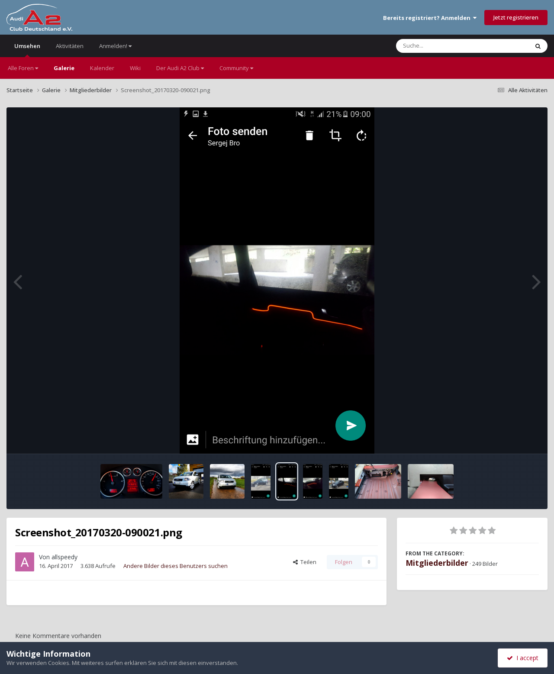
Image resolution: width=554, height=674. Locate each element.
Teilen (304, 562)
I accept (522, 658)
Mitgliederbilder (437, 563)
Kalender (102, 68)
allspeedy (64, 557)
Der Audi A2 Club (180, 68)
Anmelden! (115, 46)
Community (236, 68)
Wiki (135, 68)
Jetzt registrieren (515, 17)
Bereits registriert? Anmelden (430, 18)
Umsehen (27, 49)
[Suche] (444, 46)
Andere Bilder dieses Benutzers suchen (175, 566)
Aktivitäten (70, 46)
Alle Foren (23, 68)
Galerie (64, 68)
